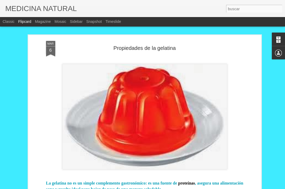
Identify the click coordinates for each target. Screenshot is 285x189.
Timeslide (113, 21)
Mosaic (60, 21)
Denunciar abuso (181, 186)
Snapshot (94, 21)
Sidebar (76, 21)
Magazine (43, 21)
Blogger (163, 186)
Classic (8, 21)
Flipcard (24, 21)
